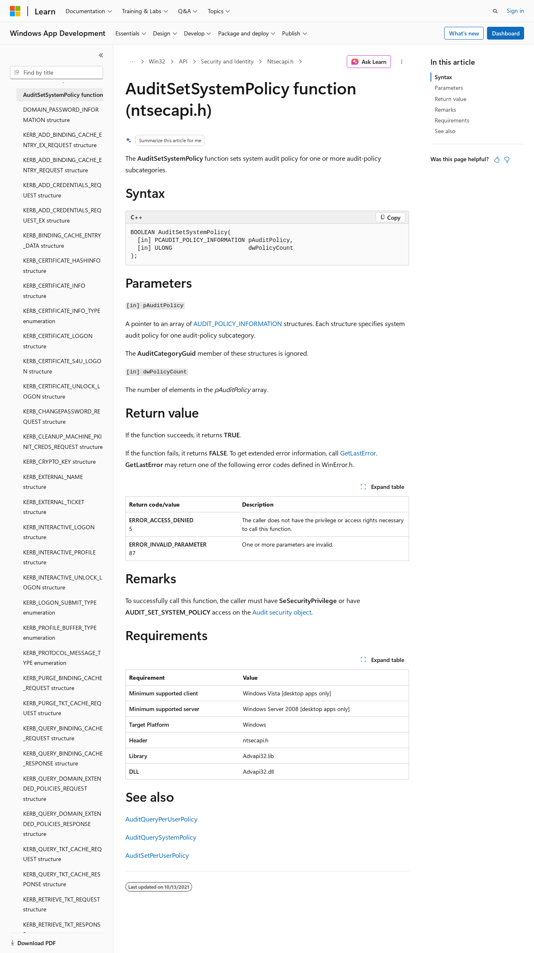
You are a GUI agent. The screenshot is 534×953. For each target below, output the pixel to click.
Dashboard (506, 33)
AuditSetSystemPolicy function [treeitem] (63, 95)
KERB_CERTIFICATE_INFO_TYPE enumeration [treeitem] (61, 316)
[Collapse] (101, 55)
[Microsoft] (15, 11)
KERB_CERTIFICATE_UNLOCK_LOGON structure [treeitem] (61, 391)
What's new (464, 33)
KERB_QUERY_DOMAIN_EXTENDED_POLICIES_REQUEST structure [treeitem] (62, 789)
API (183, 61)
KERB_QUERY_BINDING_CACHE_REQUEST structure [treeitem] (63, 733)
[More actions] (401, 61)
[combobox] (56, 72)
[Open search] (495, 11)
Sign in (515, 10)
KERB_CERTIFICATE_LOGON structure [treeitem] (57, 341)
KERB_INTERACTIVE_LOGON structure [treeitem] (58, 532)
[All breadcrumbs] (132, 61)
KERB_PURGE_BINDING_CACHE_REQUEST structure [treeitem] (62, 683)
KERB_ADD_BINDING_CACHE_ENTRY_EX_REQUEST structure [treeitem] (62, 140)
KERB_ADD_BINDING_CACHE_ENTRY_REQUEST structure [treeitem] (62, 165)
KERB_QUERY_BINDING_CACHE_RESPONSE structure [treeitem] (63, 758)
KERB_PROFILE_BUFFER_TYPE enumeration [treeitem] (59, 633)
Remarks (445, 109)
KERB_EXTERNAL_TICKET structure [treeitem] (53, 507)
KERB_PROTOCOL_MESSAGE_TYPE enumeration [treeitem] (62, 658)
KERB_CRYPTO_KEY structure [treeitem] (59, 461)
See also (445, 131)
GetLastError (358, 452)
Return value (450, 99)
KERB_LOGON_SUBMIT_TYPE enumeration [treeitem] (59, 608)
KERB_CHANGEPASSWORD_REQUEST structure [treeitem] (61, 416)
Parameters (449, 88)
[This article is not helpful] (507, 159)
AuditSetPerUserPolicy (157, 855)
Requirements (452, 120)
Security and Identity (227, 61)
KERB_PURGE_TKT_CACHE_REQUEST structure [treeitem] (62, 708)
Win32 (157, 61)
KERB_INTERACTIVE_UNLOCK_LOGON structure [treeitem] (62, 582)
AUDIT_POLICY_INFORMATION (237, 323)
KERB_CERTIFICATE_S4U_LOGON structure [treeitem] (62, 366)
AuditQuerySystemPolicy (160, 837)
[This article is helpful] (497, 159)
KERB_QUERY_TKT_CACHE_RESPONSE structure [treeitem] (62, 879)
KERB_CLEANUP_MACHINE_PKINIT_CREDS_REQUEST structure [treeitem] (63, 441)
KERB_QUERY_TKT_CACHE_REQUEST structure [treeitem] (62, 854)
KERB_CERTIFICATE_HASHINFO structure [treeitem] (62, 265)
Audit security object (281, 612)
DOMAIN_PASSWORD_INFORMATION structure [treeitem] (61, 115)
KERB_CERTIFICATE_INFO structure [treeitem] (54, 291)
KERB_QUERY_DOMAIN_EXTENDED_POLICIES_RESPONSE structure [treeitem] (62, 824)
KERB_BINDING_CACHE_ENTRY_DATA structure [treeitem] (62, 240)
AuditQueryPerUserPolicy (161, 819)
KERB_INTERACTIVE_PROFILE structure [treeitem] (59, 557)
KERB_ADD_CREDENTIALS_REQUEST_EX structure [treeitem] (62, 215)
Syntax (443, 77)
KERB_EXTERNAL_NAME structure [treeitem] (53, 482)
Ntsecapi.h (280, 61)
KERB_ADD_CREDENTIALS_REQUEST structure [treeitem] (62, 190)
